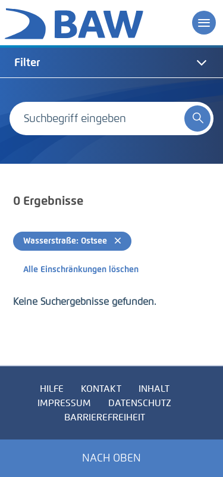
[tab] (111, 62)
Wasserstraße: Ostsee (72, 241)
